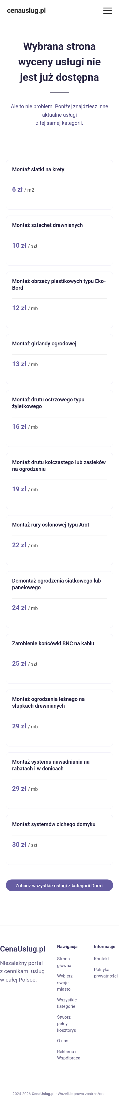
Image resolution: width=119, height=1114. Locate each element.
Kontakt (101, 958)
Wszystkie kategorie (67, 1003)
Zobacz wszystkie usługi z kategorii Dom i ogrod (59, 887)
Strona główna (64, 962)
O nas (62, 1040)
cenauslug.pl (26, 10)
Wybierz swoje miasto (65, 982)
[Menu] (107, 11)
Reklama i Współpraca (68, 1055)
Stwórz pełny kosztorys (66, 1024)
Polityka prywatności (106, 973)
